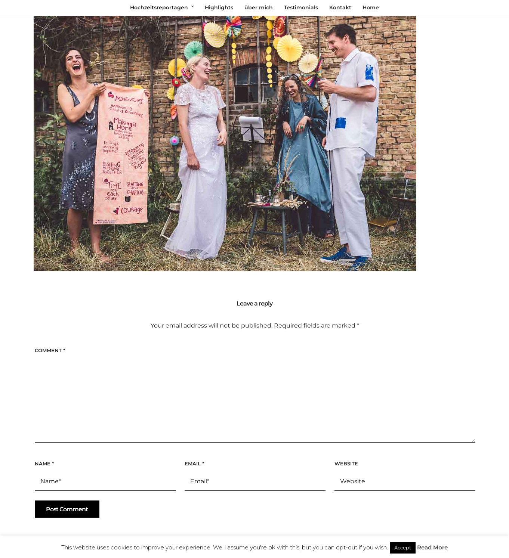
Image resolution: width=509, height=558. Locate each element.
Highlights (219, 7)
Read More (432, 547)
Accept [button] (402, 548)
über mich (258, 7)
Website (346, 463)
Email (194, 463)
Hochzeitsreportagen (159, 7)
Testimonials (301, 7)
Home (371, 7)
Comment (50, 350)
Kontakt (340, 7)
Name (44, 463)
